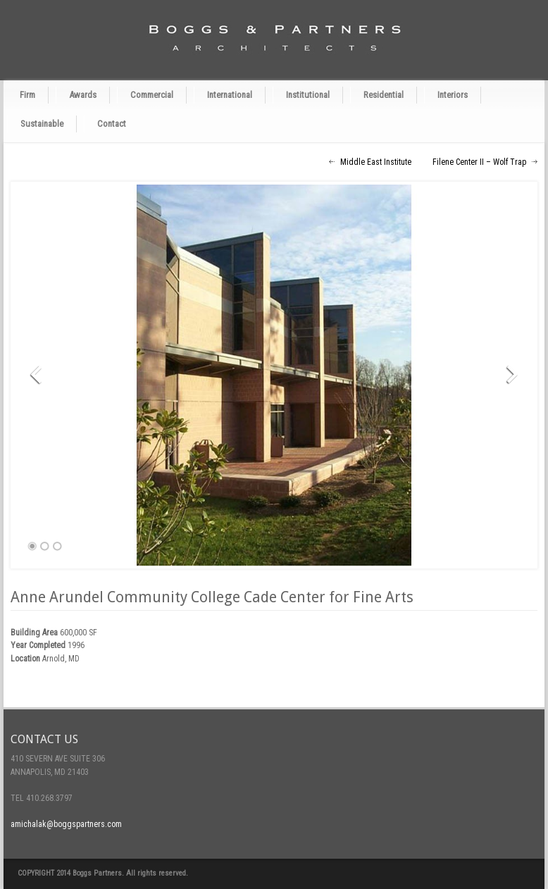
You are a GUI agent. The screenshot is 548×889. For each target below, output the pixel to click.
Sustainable (41, 123)
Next (507, 374)
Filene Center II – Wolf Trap (479, 162)
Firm (27, 94)
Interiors (452, 94)
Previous (40, 374)
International (229, 94)
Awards (82, 94)
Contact (111, 123)
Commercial (151, 94)
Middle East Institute (375, 162)
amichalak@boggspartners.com (66, 824)
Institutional (308, 94)
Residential (383, 94)
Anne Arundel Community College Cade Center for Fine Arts (212, 597)
